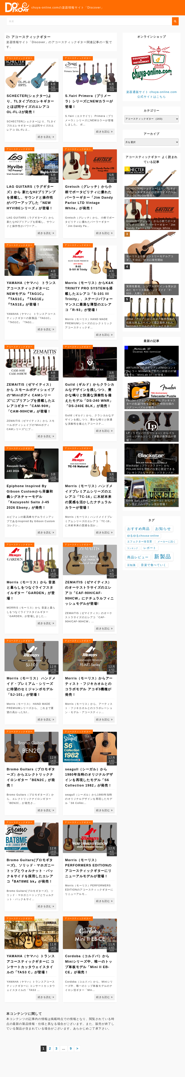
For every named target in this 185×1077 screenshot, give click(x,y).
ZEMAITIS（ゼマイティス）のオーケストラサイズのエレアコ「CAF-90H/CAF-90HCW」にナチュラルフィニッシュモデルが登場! (89, 593)
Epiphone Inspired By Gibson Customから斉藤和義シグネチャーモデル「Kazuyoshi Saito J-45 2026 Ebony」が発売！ (30, 496)
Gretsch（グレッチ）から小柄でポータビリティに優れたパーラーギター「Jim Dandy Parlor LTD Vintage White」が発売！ (89, 197)
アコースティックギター (19, 58)
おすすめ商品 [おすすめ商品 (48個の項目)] (138, 529)
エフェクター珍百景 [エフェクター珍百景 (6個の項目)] (139, 541)
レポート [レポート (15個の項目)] (149, 547)
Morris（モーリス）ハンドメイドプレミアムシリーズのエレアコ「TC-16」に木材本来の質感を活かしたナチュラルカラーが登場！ (89, 496)
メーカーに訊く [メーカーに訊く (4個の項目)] (167, 541)
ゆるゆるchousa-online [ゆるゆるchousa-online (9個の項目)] (143, 535)
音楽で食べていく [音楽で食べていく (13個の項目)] (153, 564)
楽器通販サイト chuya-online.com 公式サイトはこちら (151, 69)
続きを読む (46, 136)
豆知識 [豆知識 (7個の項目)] (131, 565)
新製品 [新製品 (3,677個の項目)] (162, 556)
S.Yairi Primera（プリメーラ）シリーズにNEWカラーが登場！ (89, 101)
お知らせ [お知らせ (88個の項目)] (163, 529)
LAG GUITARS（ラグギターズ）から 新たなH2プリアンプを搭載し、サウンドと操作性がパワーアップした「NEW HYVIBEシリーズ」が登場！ (31, 197)
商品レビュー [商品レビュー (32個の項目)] (138, 557)
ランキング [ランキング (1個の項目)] (132, 548)
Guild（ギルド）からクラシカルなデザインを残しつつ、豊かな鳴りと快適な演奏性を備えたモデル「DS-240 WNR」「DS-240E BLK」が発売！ (89, 395)
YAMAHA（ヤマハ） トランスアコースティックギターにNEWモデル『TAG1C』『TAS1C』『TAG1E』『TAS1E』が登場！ (31, 293)
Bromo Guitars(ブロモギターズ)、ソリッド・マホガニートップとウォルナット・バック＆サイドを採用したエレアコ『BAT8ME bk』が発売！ (31, 870)
